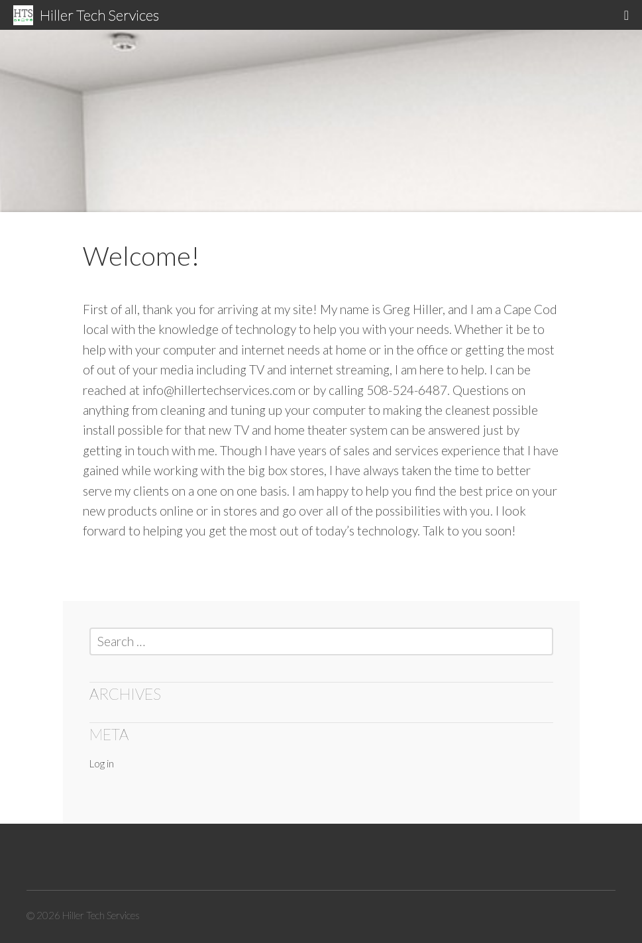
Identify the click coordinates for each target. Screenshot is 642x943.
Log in (101, 763)
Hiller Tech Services (99, 15)
